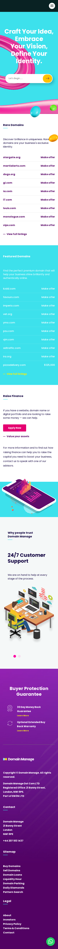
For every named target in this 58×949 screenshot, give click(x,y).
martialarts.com (14, 166)
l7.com (7, 199)
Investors (9, 919)
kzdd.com (9, 288)
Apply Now (14, 427)
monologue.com (14, 216)
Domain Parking (13, 883)
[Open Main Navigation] (52, 6)
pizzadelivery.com (14, 365)
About (7, 915)
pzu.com (8, 331)
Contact (8, 932)
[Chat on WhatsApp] (50, 941)
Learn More (23, 715)
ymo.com (9, 322)
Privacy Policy (12, 924)
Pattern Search (13, 892)
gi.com (7, 183)
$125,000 (49, 365)
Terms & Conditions (16, 928)
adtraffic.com (12, 348)
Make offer (48, 157)
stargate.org (11, 157)
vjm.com (8, 339)
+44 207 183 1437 (13, 840)
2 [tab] (19, 656)
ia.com (7, 191)
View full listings (17, 234)
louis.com (9, 208)
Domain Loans (12, 875)
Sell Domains (11, 870)
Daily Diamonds (13, 887)
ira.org (7, 356)
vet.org (7, 314)
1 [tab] (14, 656)
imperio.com (11, 305)
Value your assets (18, 436)
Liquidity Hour (12, 879)
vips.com (9, 225)
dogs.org (9, 174)
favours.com (11, 297)
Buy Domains (11, 866)
